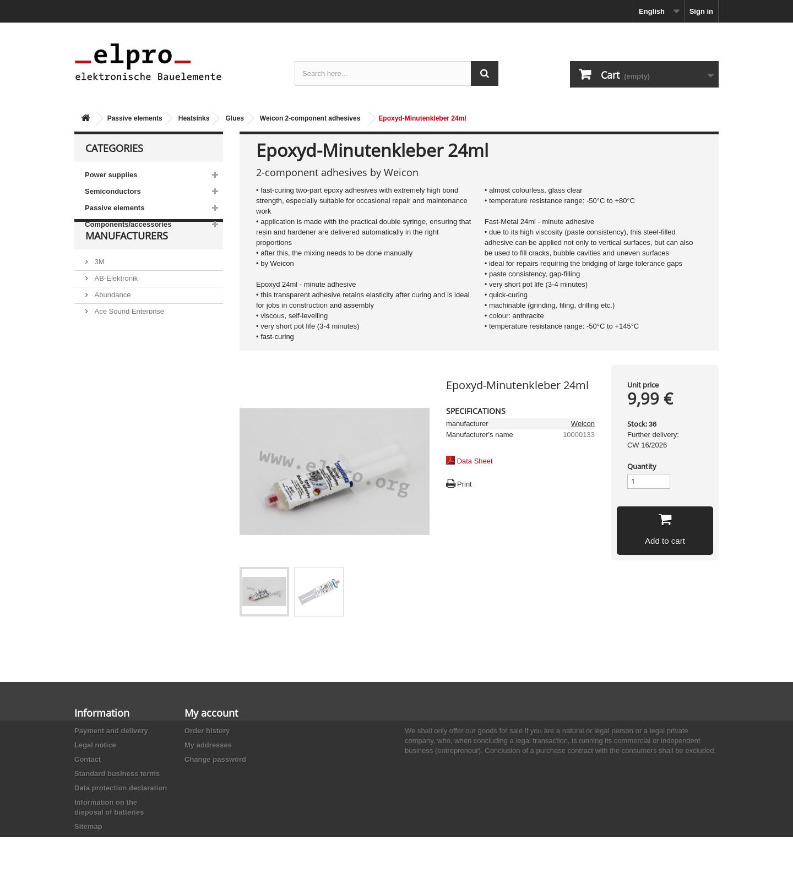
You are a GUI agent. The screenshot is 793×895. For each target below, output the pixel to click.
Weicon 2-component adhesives (310, 118)
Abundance (112, 320)
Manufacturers (126, 265)
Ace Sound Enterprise (128, 336)
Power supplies (111, 175)
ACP (101, 353)
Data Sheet (475, 461)
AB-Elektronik (115, 303)
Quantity (641, 466)
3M (99, 287)
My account (211, 712)
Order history (207, 731)
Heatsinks (194, 118)
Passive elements (134, 118)
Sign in (701, 11)
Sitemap (88, 826)
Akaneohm (111, 386)
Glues (234, 118)
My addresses (208, 745)
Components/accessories (128, 224)
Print (464, 484)
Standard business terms (117, 774)
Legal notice (95, 745)
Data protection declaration (120, 788)
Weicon (583, 423)
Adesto (105, 369)
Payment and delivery (111, 731)
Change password (215, 759)
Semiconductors (113, 191)
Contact (87, 759)
